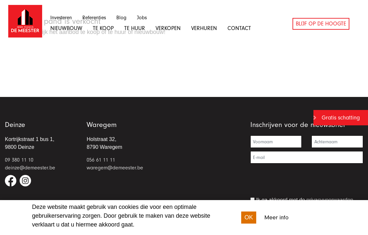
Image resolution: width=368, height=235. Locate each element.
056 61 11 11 (101, 160)
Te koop (103, 28)
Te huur (134, 28)
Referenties (94, 18)
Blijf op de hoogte (321, 24)
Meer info (276, 217)
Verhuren (204, 28)
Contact (239, 28)
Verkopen (168, 28)
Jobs (142, 18)
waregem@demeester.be (115, 168)
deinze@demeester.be (30, 168)
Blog (121, 18)
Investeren (61, 18)
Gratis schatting (341, 117)
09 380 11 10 (19, 160)
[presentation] (300, 183)
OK (248, 217)
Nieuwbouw (66, 28)
